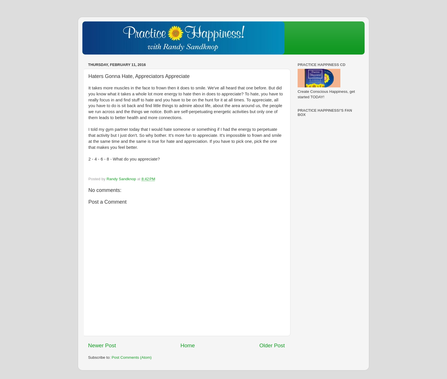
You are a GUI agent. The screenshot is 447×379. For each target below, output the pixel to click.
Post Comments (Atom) (132, 357)
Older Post (272, 345)
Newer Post (102, 345)
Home (187, 345)
